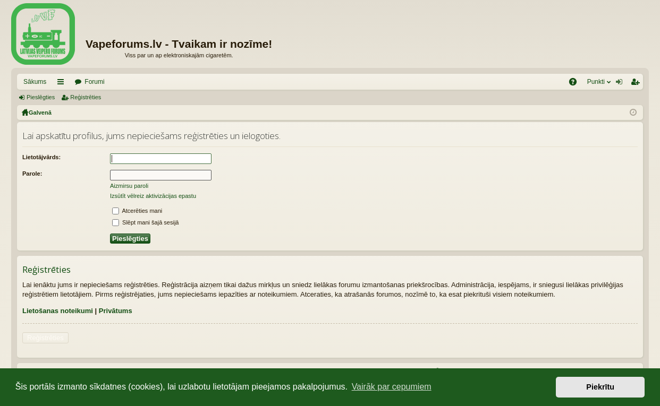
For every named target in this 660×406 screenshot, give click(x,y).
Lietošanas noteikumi (57, 311)
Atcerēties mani (137, 211)
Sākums (34, 81)
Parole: (32, 173)
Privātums (115, 311)
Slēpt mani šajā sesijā (145, 222)
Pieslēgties (41, 97)
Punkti (596, 81)
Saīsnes (63, 84)
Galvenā (40, 112)
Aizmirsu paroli (129, 186)
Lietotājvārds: (41, 157)
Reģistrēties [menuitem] (637, 84)
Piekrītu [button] (600, 387)
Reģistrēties (85, 97)
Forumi (94, 81)
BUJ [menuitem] (576, 84)
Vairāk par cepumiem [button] (391, 386)
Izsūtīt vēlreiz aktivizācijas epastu (153, 196)
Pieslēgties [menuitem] (621, 84)
